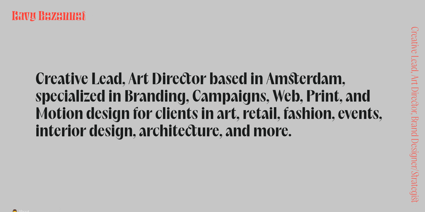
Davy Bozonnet (49, 15)
